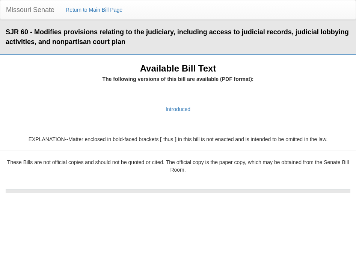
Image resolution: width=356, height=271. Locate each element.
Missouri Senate (30, 10)
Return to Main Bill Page (94, 10)
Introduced (178, 109)
